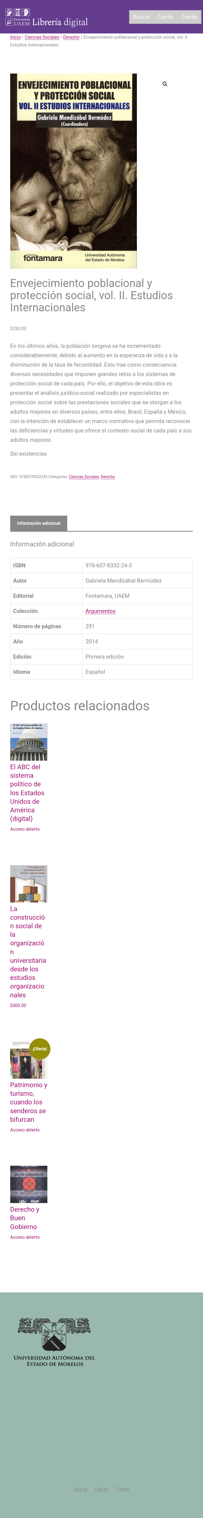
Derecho (71, 37)
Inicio (15, 37)
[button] (165, 84)
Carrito (165, 17)
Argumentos (100, 611)
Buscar (141, 17)
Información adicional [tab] (38, 523)
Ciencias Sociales (42, 37)
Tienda (189, 17)
